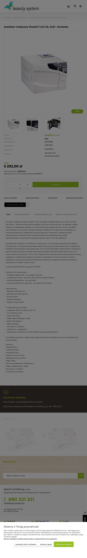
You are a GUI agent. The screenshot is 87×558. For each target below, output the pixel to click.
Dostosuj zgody (46, 544)
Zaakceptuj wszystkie (64, 544)
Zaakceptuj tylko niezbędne (25, 544)
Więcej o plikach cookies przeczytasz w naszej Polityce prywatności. (30, 539)
